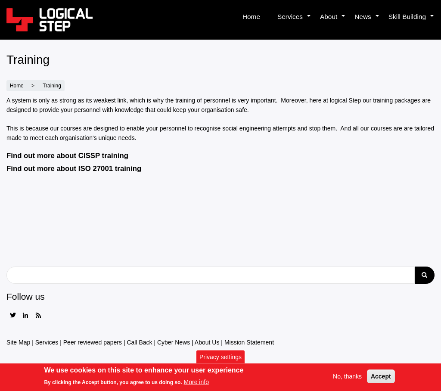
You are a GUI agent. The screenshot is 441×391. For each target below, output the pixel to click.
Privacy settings (220, 358)
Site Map (18, 342)
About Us (207, 342)
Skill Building (411, 21)
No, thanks (347, 378)
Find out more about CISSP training (67, 156)
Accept (381, 378)
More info (196, 384)
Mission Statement (249, 342)
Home (251, 16)
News (366, 21)
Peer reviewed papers (92, 342)
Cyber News (173, 342)
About (333, 21)
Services (294, 21)
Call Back (139, 342)
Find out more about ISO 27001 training (73, 168)
